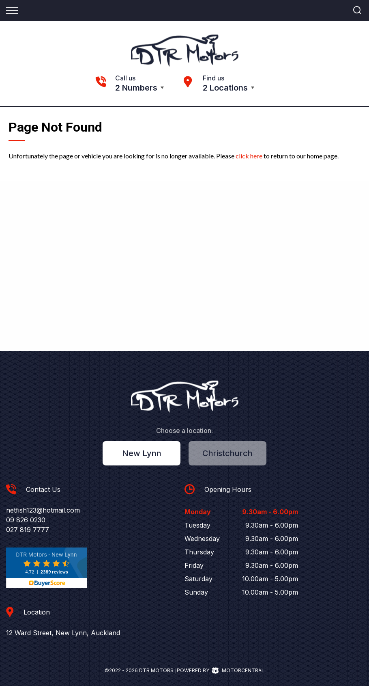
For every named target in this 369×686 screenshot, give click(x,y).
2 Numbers (136, 88)
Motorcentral (238, 670)
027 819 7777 (27, 530)
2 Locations (225, 88)
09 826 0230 (25, 520)
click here (249, 156)
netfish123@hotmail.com (43, 510)
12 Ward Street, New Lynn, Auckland (63, 633)
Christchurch (227, 453)
